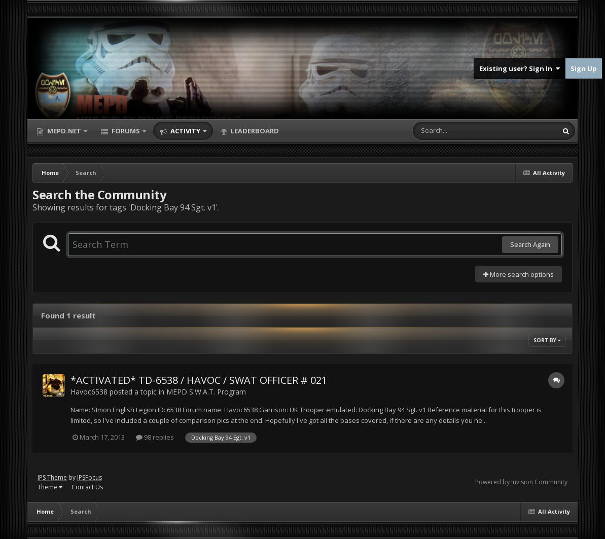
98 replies (155, 437)
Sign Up (584, 68)
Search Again (530, 244)
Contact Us (87, 487)
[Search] (458, 131)
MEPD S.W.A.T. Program (206, 392)
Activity (185, 130)
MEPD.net (64, 130)
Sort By (547, 340)
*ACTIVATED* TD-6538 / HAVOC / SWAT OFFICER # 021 (198, 380)
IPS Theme (52, 477)
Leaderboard (254, 130)
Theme (50, 487)
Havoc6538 (89, 392)
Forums (125, 130)
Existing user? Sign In (519, 68)
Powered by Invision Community (521, 482)
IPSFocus (89, 477)
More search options (518, 274)
